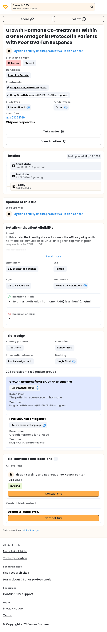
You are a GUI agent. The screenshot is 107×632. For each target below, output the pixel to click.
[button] (18, 75)
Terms (7, 615)
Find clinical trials (15, 551)
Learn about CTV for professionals (27, 579)
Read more (53, 256)
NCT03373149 (15, 117)
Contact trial (53, 518)
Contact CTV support (18, 594)
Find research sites (16, 573)
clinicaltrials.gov (31, 530)
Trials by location (15, 558)
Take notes (54, 131)
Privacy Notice (13, 608)
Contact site (53, 494)
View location (54, 141)
